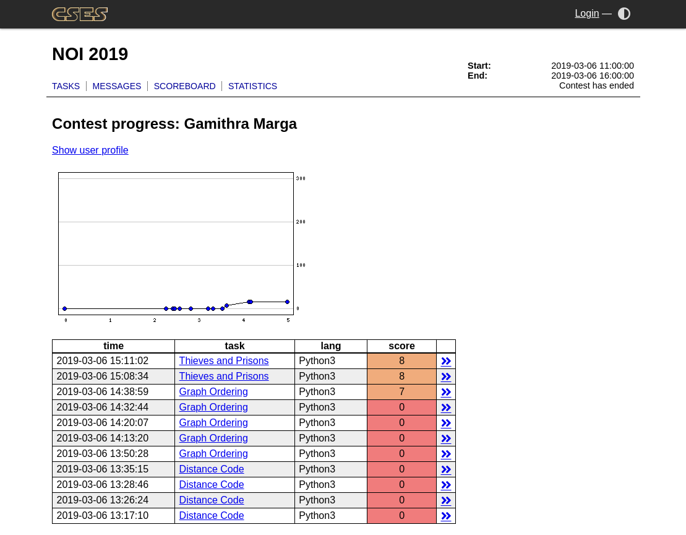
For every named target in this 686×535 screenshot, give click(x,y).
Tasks (66, 86)
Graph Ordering (213, 391)
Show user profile (90, 150)
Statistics (252, 86)
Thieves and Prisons (224, 360)
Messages (116, 86)
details (446, 360)
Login (587, 13)
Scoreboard (185, 86)
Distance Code (211, 469)
